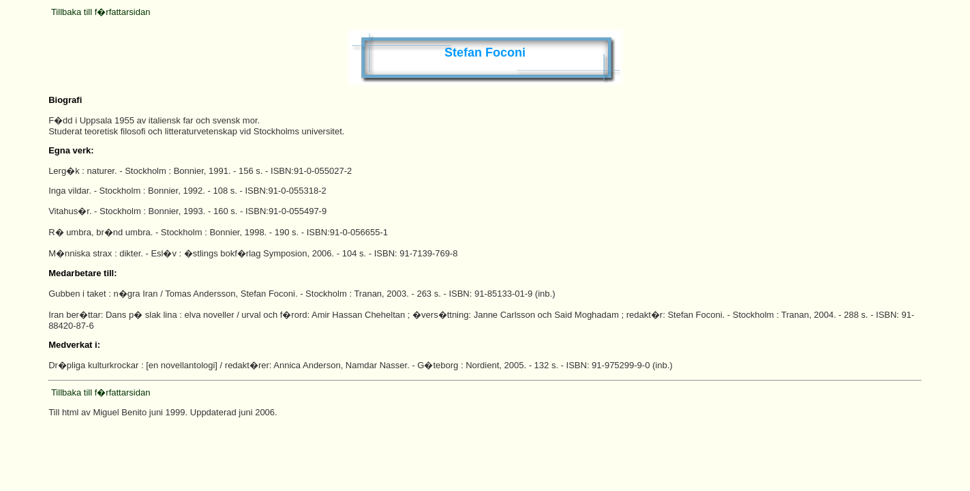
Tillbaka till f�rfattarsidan (100, 12)
